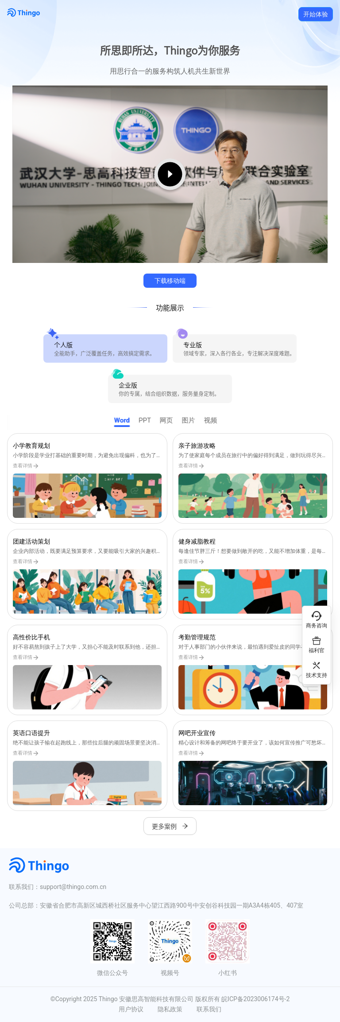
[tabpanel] (170, 622)
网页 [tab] (171, 420)
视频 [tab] (215, 420)
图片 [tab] (193, 420)
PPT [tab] (149, 420)
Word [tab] (126, 420)
